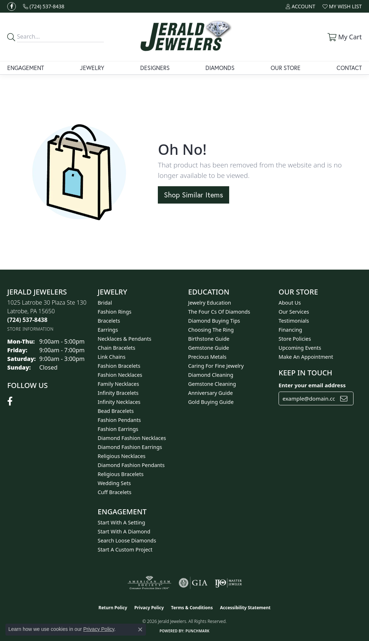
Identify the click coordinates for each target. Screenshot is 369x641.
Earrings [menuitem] (108, 329)
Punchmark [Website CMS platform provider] (198, 630)
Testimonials (294, 320)
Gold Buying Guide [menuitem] (211, 401)
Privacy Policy (149, 608)
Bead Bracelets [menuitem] (116, 410)
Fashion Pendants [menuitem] (119, 420)
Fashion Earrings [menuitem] (118, 429)
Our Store (286, 67)
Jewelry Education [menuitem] (209, 302)
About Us (290, 302)
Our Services (294, 311)
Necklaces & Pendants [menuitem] (124, 338)
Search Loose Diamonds (127, 540)
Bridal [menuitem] (105, 302)
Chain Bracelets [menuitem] (116, 347)
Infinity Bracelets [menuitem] (118, 392)
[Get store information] (30, 329)
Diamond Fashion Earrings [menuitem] (130, 447)
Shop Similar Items (193, 195)
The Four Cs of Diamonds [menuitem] (219, 311)
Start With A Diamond (124, 531)
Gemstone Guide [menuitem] (208, 347)
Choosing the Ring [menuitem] (211, 329)
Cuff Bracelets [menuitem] (115, 492)
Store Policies (295, 338)
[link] (44, 6)
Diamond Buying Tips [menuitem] (214, 320)
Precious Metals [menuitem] (207, 356)
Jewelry (92, 67)
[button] (300, 6)
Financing (290, 329)
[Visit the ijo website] (228, 583)
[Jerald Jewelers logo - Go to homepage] (184, 37)
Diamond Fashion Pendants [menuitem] (131, 465)
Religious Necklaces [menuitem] (122, 456)
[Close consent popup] (140, 629)
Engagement (25, 67)
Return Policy (112, 608)
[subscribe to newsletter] (343, 398)
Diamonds (220, 67)
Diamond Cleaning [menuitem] (210, 374)
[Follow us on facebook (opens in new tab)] (11, 6)
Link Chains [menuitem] (111, 356)
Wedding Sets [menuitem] (114, 483)
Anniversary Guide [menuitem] (210, 392)
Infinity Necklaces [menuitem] (119, 401)
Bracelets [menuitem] (109, 320)
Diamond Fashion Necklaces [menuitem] (132, 438)
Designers (155, 67)
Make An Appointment (306, 356)
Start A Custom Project (125, 549)
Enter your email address (312, 385)
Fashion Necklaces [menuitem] (120, 374)
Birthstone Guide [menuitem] (209, 338)
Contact (349, 67)
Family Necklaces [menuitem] (118, 383)
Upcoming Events (300, 347)
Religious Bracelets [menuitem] (120, 474)
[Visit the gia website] (193, 583)
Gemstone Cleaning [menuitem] (212, 383)
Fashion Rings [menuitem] (115, 311)
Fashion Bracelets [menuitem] (119, 365)
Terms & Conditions (192, 608)
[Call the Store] (27, 320)
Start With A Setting (121, 522)
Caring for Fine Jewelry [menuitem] (216, 365)
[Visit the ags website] (149, 583)
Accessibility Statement (245, 608)
